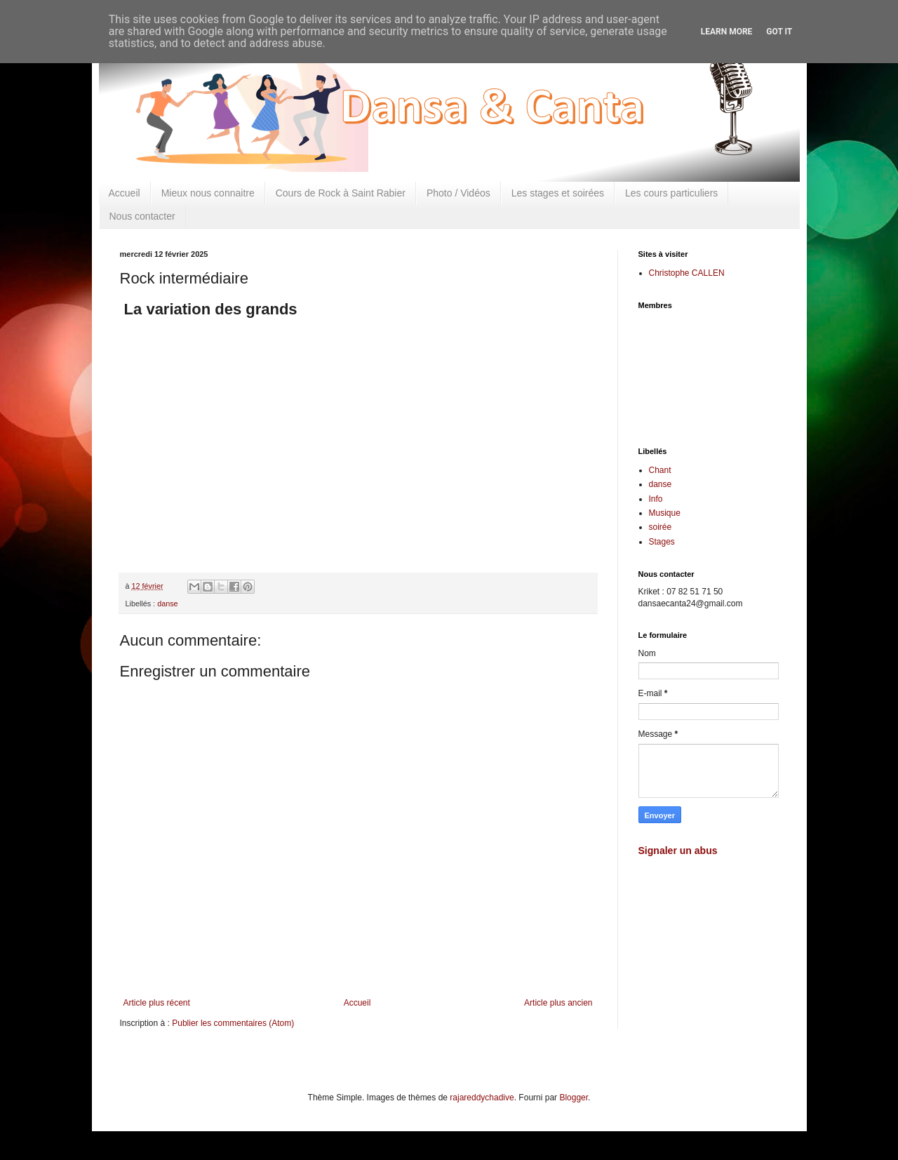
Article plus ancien (558, 1003)
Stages (662, 542)
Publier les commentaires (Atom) (233, 1023)
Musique (665, 513)
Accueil (124, 193)
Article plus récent (156, 1003)
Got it (779, 31)
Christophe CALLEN (687, 273)
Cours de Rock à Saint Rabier (341, 193)
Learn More (727, 31)
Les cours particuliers (671, 193)
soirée (660, 527)
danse (167, 603)
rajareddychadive (482, 1097)
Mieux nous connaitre (208, 193)
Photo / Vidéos (458, 193)
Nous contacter (142, 216)
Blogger (573, 1097)
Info (656, 499)
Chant (660, 470)
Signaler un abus (678, 850)
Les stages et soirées (557, 193)
